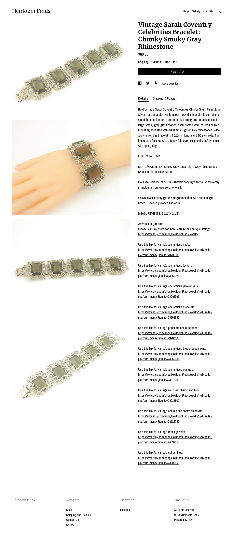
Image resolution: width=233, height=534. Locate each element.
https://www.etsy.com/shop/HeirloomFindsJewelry (168, 234)
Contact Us (72, 520)
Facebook (125, 510)
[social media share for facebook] (140, 83)
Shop (185, 11)
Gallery (196, 11)
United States (161, 62)
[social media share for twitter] (148, 83)
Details (143, 98)
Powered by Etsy (183, 520)
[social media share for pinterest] (156, 83)
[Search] (219, 12)
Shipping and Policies (78, 515)
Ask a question (170, 83)
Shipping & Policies (165, 98)
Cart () (208, 11)
